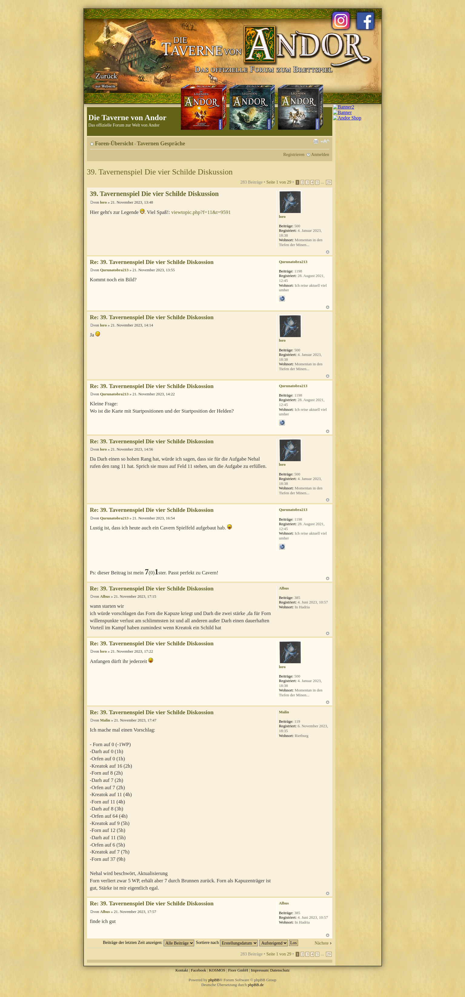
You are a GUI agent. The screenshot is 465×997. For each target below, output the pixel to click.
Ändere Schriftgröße (325, 141)
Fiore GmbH (238, 970)
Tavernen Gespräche (161, 143)
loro (103, 202)
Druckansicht (315, 141)
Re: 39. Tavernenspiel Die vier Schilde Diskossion (152, 262)
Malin (105, 720)
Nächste (321, 943)
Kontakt (181, 970)
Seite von (278, 182)
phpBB (214, 980)
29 (329, 182)
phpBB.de (256, 984)
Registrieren (293, 154)
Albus (105, 596)
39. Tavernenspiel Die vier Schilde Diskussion (160, 171)
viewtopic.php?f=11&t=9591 (201, 212)
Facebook (198, 970)
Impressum (259, 970)
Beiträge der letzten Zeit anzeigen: (148, 942)
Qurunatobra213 (114, 270)
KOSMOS (217, 970)
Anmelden (320, 154)
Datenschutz (280, 970)
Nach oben (327, 252)
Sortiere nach (226, 942)
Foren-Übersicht (114, 143)
